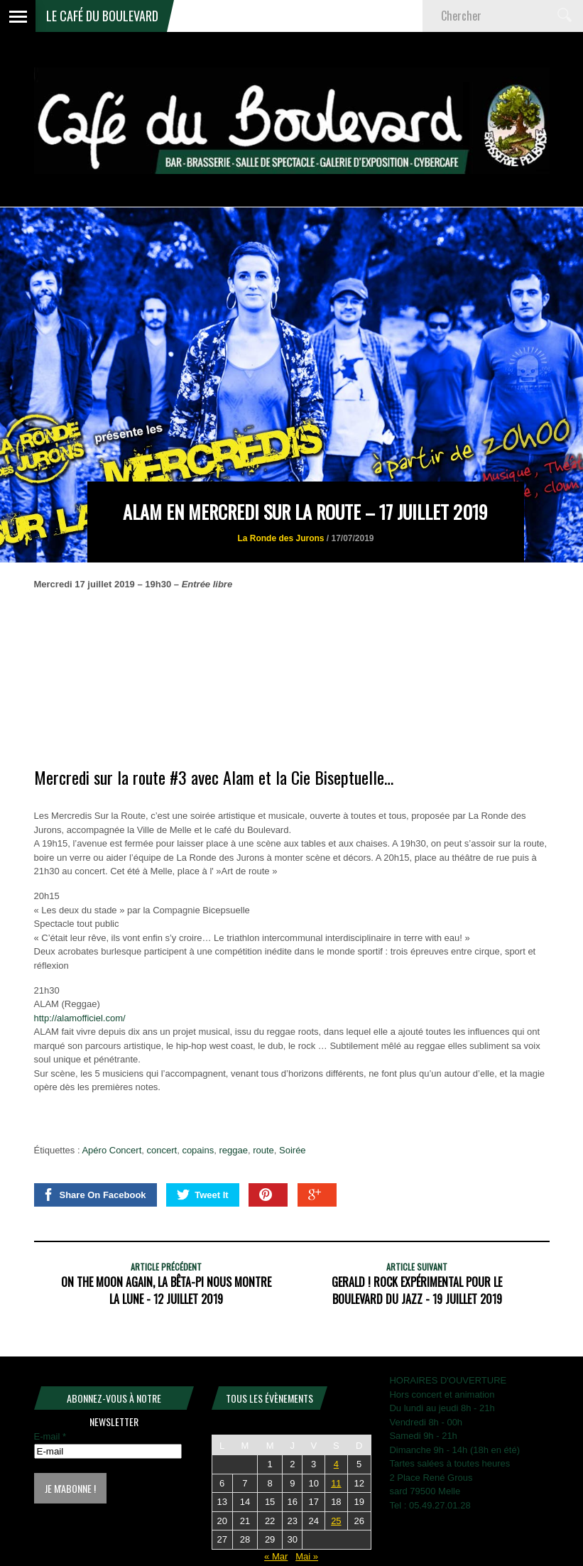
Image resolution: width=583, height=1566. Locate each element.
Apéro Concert (111, 1150)
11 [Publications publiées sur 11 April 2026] (336, 1483)
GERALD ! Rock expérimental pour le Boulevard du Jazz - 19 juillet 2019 (417, 1290)
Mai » (306, 1556)
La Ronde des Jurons (280, 538)
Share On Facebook (94, 1194)
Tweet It (202, 1194)
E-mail (50, 1436)
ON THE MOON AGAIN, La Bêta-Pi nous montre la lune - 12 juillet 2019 (166, 1290)
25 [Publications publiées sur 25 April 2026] (336, 1521)
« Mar (276, 1556)
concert (162, 1150)
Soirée (292, 1150)
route (263, 1150)
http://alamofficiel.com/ (80, 1018)
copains (198, 1150)
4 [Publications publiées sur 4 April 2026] (336, 1464)
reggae (233, 1150)
